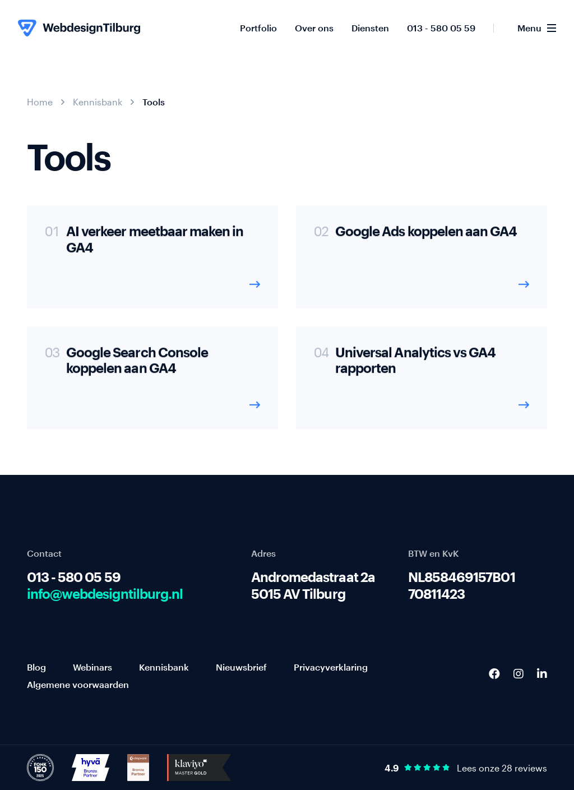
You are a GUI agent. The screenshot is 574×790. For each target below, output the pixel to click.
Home (40, 101)
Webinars (92, 667)
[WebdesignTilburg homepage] (79, 28)
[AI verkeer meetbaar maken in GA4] (152, 262)
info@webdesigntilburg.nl (105, 593)
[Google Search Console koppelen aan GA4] (152, 383)
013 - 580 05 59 (441, 27)
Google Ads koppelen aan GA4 (426, 236)
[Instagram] (518, 673)
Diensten (370, 27)
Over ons (314, 27)
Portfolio (258, 27)
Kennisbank (97, 101)
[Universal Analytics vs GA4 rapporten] (421, 383)
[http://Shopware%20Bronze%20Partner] (138, 766)
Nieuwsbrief (241, 667)
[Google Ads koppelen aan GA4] (421, 262)
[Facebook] (494, 673)
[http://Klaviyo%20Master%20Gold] (199, 766)
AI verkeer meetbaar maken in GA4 (154, 245)
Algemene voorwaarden (78, 684)
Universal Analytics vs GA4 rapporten (415, 365)
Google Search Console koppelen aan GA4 (137, 365)
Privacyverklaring (331, 667)
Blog (36, 667)
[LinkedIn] (542, 673)
